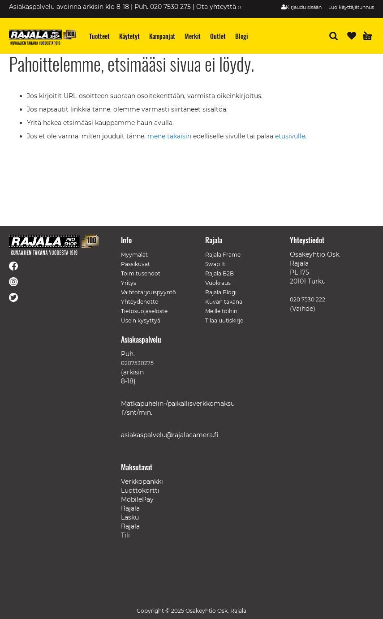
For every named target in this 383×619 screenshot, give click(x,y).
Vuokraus (218, 282)
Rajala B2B (219, 273)
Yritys (128, 282)
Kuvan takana (223, 301)
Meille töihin (221, 311)
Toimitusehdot (140, 273)
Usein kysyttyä (140, 320)
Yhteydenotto (140, 301)
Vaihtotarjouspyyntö (148, 292)
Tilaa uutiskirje (224, 320)
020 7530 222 (307, 299)
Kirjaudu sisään (304, 7)
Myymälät (134, 254)
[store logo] (42, 37)
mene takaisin (170, 136)
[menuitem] (100, 36)
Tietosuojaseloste (144, 311)
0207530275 (137, 363)
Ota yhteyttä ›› (218, 7)
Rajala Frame (223, 254)
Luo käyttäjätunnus (351, 7)
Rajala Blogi (221, 292)
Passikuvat (135, 264)
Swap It (215, 264)
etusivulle (290, 136)
